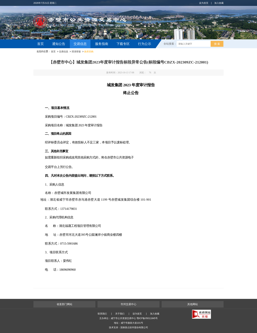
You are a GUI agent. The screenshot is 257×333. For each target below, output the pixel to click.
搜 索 (217, 43)
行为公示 (144, 44)
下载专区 (123, 44)
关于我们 (119, 313)
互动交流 (44, 52)
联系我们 (102, 313)
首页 (40, 44)
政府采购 (88, 51)
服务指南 (101, 44)
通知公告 (58, 44)
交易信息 (80, 44)
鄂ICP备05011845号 (147, 318)
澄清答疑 (76, 51)
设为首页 (203, 3)
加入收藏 (219, 3)
